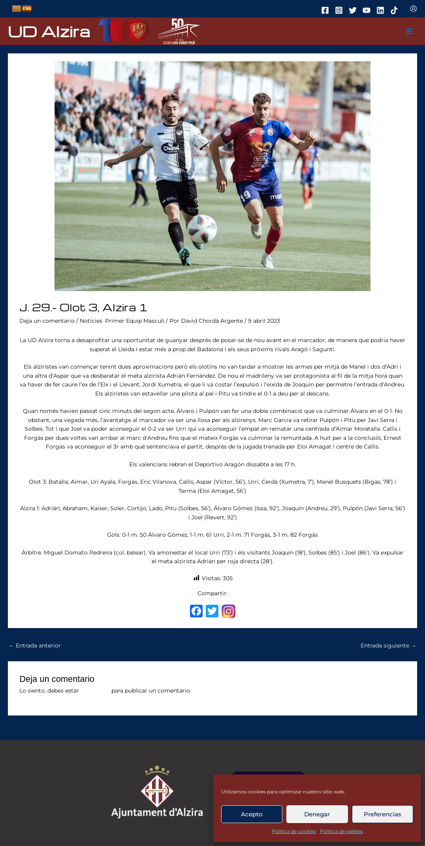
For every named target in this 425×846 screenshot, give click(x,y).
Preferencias (382, 814)
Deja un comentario (47, 321)
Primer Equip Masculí (134, 321)
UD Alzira (49, 31)
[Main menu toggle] (409, 31)
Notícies (91, 321)
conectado (95, 690)
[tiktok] (395, 10)
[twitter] (354, 10)
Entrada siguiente (388, 645)
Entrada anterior (35, 645)
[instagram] (340, 10)
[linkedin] (381, 10)
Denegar (317, 814)
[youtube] (368, 10)
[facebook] (326, 10)
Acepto (252, 814)
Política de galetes (341, 831)
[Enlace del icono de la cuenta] (413, 8)
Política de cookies (294, 831)
